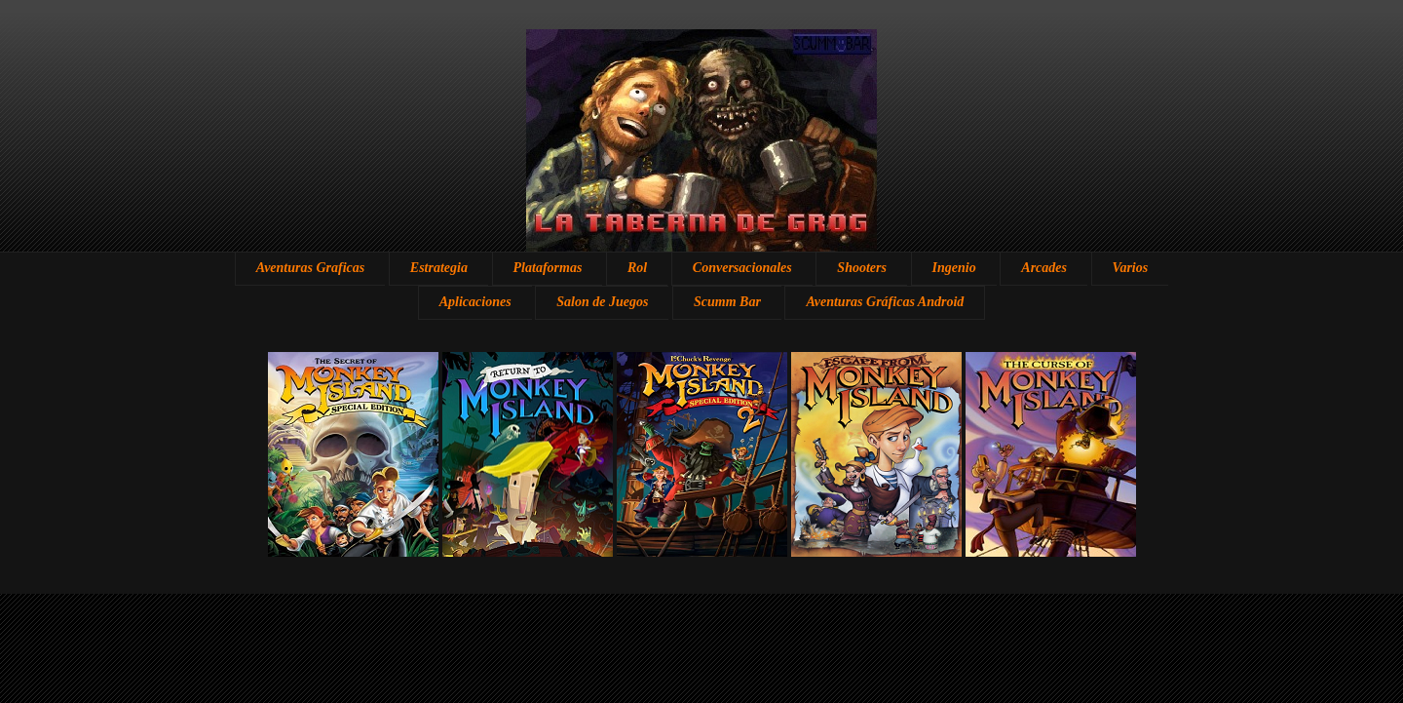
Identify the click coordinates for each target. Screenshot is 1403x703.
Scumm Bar (727, 301)
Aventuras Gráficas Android (885, 301)
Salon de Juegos (602, 301)
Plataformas (548, 267)
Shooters (862, 267)
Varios (1131, 267)
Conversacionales (742, 267)
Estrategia (439, 267)
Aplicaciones (475, 301)
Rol (637, 267)
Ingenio (954, 267)
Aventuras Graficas (310, 267)
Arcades (1044, 267)
